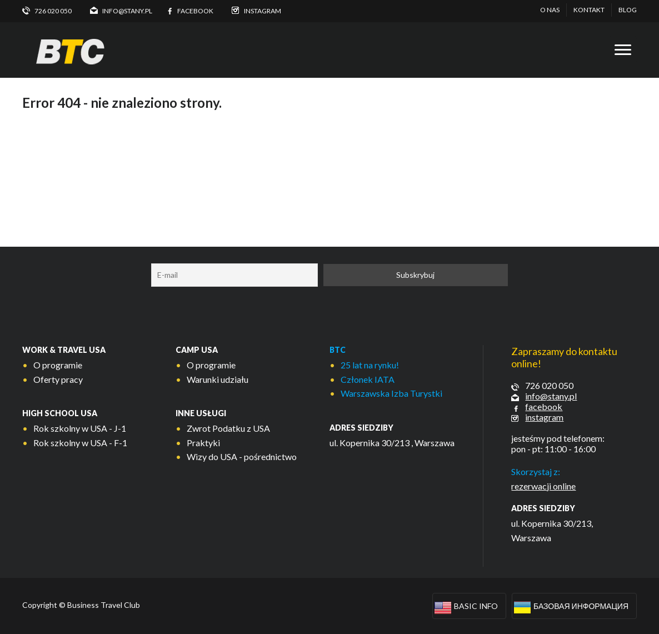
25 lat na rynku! (370, 365)
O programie (57, 365)
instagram (544, 417)
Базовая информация (580, 606)
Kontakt (589, 10)
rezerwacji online (543, 486)
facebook (543, 406)
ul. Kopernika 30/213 (370, 442)
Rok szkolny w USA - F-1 (80, 442)
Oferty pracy (58, 379)
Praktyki (203, 442)
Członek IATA (368, 379)
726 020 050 (549, 385)
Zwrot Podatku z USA (228, 428)
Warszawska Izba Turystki (391, 393)
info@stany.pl (551, 396)
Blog (627, 10)
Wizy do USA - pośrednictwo (242, 456)
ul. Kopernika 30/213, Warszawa (552, 530)
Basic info (476, 606)
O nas (550, 10)
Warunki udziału (217, 379)
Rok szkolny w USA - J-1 (79, 428)
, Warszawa (433, 442)
